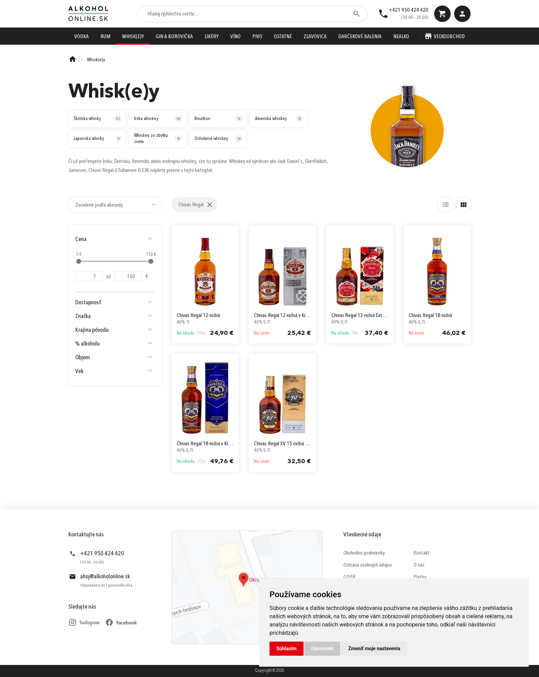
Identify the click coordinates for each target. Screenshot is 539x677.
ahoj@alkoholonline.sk (105, 577)
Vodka (81, 37)
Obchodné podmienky (364, 553)
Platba (420, 577)
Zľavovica (315, 37)
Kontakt (422, 553)
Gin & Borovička (174, 37)
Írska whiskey (158, 118)
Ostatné (283, 37)
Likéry (212, 37)
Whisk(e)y (133, 37)
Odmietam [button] (322, 648)
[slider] (78, 261)
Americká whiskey (279, 118)
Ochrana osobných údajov (367, 565)
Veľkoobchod (449, 37)
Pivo (257, 37)
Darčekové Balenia (360, 37)
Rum (105, 37)
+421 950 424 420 (408, 10)
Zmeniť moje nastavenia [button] (374, 648)
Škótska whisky (98, 118)
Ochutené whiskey (219, 138)
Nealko (401, 37)
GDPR (349, 577)
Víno (235, 37)
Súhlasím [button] (286, 648)
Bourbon (219, 118)
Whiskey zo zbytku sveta (158, 138)
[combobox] (114, 204)
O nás (419, 565)
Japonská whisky (98, 138)
